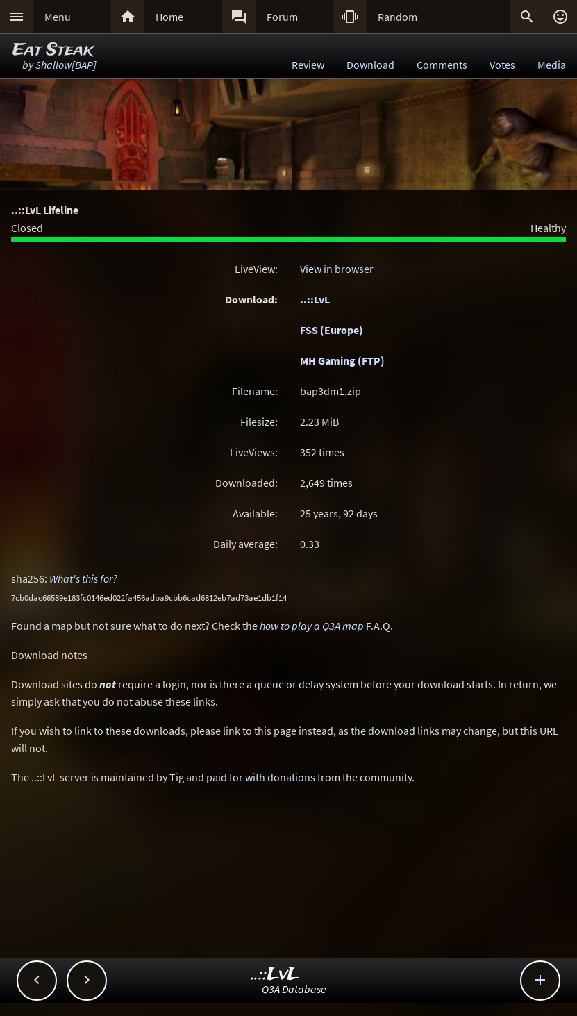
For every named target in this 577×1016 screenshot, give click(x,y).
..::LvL (315, 299)
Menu (57, 17)
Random (397, 17)
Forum (282, 17)
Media (551, 65)
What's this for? (83, 578)
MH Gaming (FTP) (342, 360)
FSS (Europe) (331, 330)
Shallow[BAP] (66, 65)
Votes (502, 65)
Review (308, 65)
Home (169, 17)
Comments (442, 65)
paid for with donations (260, 777)
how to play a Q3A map (312, 626)
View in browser (337, 269)
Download (370, 65)
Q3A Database (294, 989)
